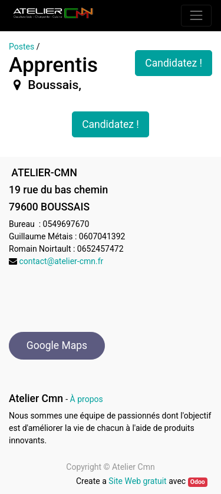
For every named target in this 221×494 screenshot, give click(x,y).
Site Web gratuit (137, 481)
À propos (86, 399)
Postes (21, 46)
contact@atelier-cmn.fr (61, 261)
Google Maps (57, 345)
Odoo (197, 482)
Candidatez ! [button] (173, 63)
